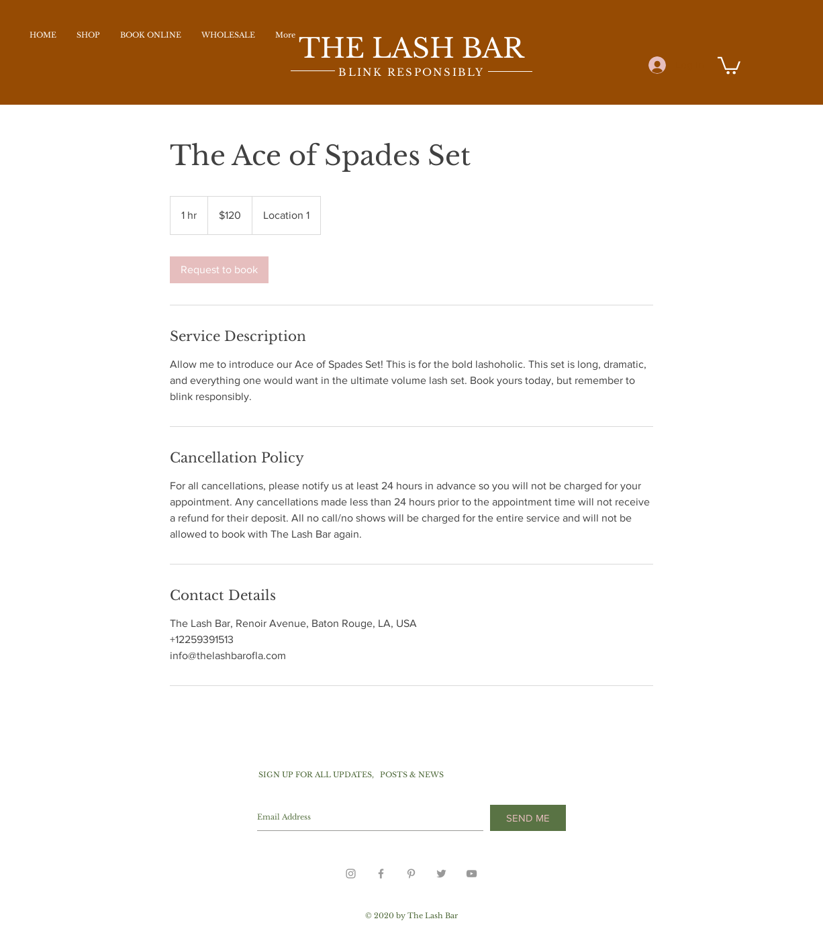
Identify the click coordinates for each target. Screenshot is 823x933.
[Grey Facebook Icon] (381, 873)
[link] (219, 269)
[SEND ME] (528, 818)
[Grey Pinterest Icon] (411, 873)
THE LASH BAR (411, 48)
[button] (729, 65)
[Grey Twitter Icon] (441, 873)
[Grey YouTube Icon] (471, 873)
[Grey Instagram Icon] (350, 873)
